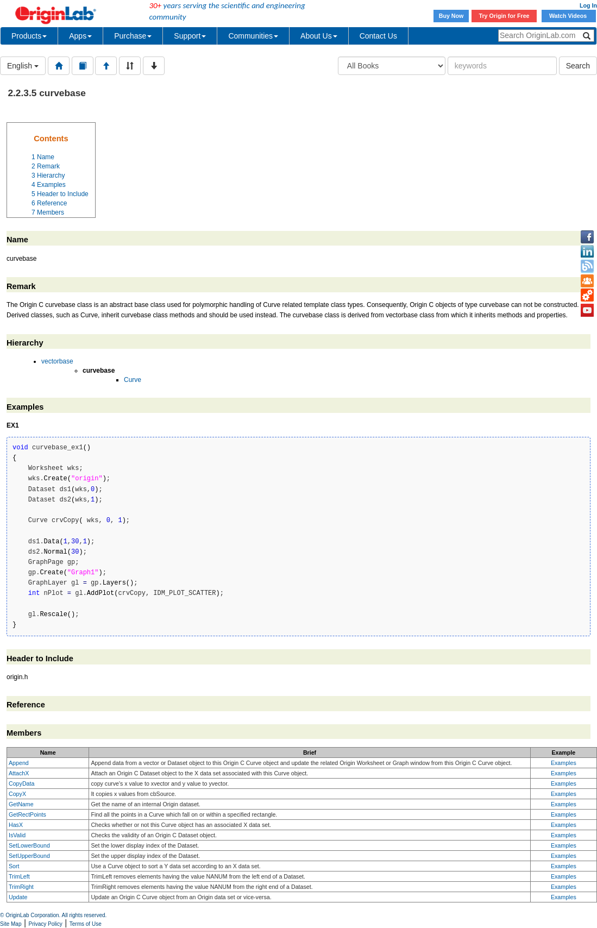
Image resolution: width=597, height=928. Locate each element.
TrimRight (21, 886)
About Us (318, 36)
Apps (80, 36)
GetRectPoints (27, 814)
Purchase (133, 36)
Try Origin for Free (504, 15)
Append (19, 763)
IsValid (17, 835)
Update (18, 897)
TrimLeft (19, 876)
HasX (16, 825)
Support (190, 36)
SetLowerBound (29, 845)
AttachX (19, 773)
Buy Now (451, 15)
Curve (132, 380)
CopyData (21, 783)
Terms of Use (86, 924)
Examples (563, 763)
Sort (14, 866)
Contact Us (378, 36)
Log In (588, 5)
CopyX (17, 794)
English (23, 65)
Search (578, 65)
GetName (21, 804)
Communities (253, 36)
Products (29, 36)
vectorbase (57, 361)
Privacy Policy (45, 924)
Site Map (10, 924)
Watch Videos (568, 15)
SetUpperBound (29, 855)
